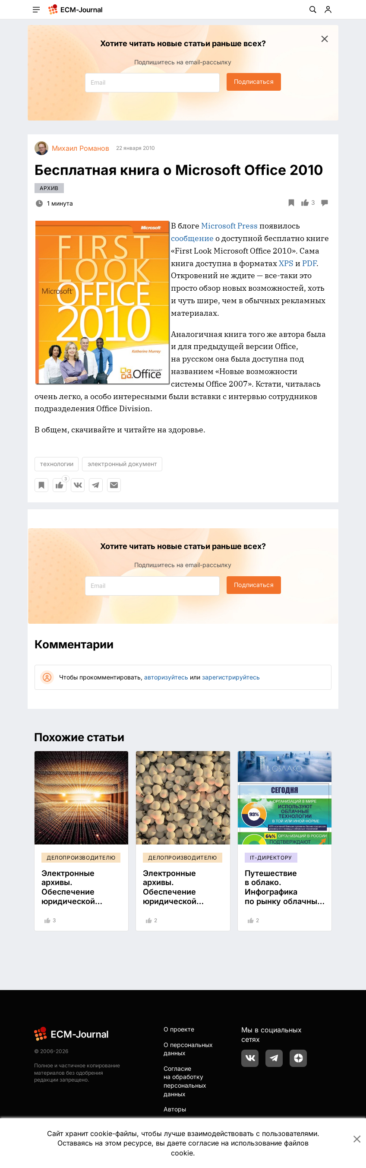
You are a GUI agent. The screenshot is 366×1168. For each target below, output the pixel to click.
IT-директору (271, 857)
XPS (286, 263)
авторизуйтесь (166, 677)
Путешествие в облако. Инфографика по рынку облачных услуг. (283, 892)
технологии (56, 463)
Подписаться (253, 81)
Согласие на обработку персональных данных (185, 1081)
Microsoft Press (229, 226)
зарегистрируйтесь (231, 677)
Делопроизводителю (81, 857)
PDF (309, 263)
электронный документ (122, 463)
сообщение (192, 238)
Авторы (175, 1109)
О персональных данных (188, 1049)
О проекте (179, 1029)
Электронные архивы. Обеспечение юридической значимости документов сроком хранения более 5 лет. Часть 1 (80, 906)
